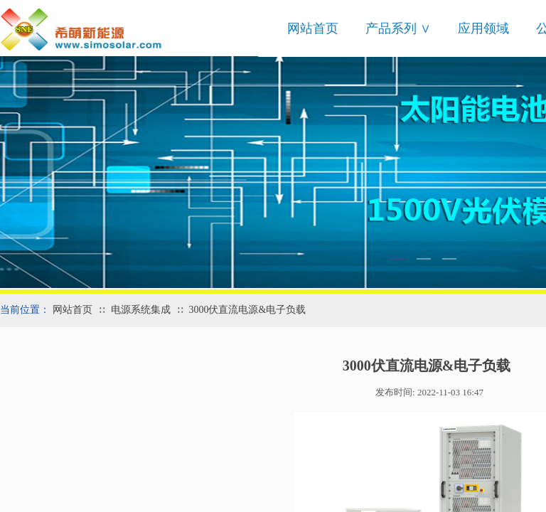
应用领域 (483, 28)
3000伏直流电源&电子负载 (247, 309)
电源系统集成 (141, 309)
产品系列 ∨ (398, 28)
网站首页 (312, 28)
